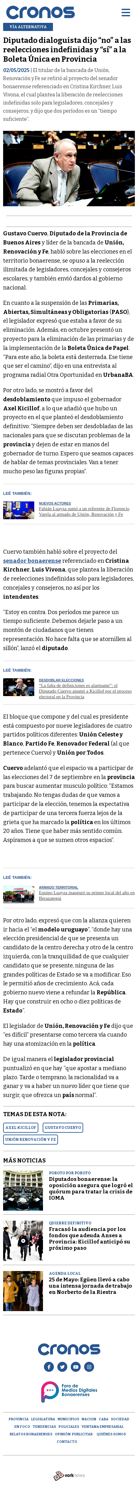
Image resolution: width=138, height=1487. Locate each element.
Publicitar (82, 1434)
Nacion (89, 1419)
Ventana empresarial (103, 1427)
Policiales (69, 1427)
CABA (103, 1419)
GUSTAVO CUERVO (63, 1128)
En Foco (22, 1427)
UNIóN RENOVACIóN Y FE (30, 1139)
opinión (63, 1434)
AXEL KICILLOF (20, 1128)
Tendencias (44, 1427)
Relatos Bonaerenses (31, 1434)
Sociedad (120, 1419)
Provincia (19, 1419)
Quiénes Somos (111, 1434)
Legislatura (43, 1419)
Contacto (67, 1442)
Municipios (68, 1419)
